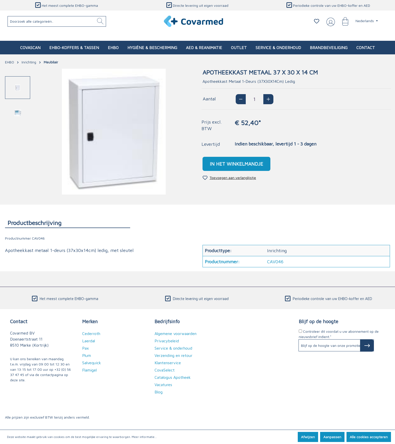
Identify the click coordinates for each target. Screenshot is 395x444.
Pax (85, 348)
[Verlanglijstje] (316, 21)
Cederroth (91, 333)
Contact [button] (18, 321)
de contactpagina (49, 375)
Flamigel (89, 370)
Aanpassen (332, 437)
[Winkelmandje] (343, 21)
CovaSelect (165, 370)
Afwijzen (308, 437)
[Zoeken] (100, 21)
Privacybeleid (167, 341)
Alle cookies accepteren (369, 437)
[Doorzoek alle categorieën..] (57, 21)
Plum (86, 355)
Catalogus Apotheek (173, 377)
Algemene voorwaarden (175, 333)
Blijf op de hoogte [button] (318, 321)
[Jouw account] (329, 21)
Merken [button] (90, 321)
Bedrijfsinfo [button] (167, 321)
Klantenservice (168, 362)
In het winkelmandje (236, 164)
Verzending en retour (173, 355)
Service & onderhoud (173, 348)
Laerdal (88, 341)
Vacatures (163, 384)
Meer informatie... (144, 437)
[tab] (67, 222)
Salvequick (91, 362)
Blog (159, 392)
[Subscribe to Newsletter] (367, 346)
